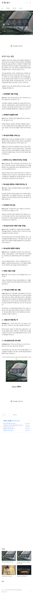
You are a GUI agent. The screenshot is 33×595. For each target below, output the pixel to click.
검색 (27, 3)
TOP (30, 590)
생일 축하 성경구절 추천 (8, 428)
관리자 (14, 8)
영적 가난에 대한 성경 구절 (9, 423)
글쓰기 (21, 8)
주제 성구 (6, 3)
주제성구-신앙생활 (7, 420)
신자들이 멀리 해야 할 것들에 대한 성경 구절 (12, 425)
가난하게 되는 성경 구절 (8, 427)
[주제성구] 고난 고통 (7, 430)
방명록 (7, 8)
